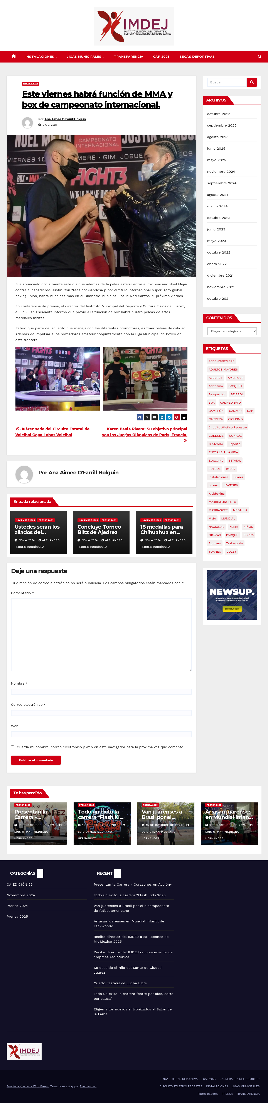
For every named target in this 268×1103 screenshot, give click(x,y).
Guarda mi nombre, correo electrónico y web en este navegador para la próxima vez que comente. (100, 747)
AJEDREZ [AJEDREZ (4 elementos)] (215, 377)
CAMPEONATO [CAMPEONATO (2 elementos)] (230, 402)
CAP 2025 (161, 57)
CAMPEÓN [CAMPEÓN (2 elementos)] (216, 411)
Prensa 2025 (23, 805)
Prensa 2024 (30, 83)
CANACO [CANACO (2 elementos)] (235, 411)
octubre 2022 (218, 252)
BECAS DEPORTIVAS (197, 57)
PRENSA (227, 1093)
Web (15, 726)
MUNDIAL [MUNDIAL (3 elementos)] (228, 518)
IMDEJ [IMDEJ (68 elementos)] (230, 468)
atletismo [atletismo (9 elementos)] (216, 386)
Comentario (22, 593)
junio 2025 (216, 148)
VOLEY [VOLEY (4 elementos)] (231, 551)
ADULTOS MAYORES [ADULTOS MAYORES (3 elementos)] (223, 369)
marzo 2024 (217, 206)
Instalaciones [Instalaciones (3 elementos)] (218, 477)
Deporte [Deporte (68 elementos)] (234, 444)
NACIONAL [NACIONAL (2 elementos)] (216, 526)
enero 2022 (217, 264)
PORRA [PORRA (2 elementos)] (249, 535)
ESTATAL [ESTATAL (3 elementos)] (235, 460)
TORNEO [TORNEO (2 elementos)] (215, 551)
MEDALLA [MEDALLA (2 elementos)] (240, 510)
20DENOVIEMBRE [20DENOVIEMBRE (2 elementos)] (221, 361)
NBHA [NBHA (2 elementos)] (233, 526)
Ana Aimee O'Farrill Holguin (65, 119)
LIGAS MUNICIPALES (84, 57)
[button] (259, 57)
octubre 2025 (218, 114)
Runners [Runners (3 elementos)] (215, 543)
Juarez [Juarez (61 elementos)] (238, 477)
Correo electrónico (28, 704)
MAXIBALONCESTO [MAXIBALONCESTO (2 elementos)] (222, 502)
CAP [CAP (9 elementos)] (250, 411)
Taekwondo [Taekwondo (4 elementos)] (234, 543)
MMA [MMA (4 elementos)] (212, 518)
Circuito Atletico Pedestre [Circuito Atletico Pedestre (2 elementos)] (228, 427)
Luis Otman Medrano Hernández (38, 832)
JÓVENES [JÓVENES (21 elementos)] (231, 485)
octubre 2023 (218, 218)
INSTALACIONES (40, 57)
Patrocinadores (208, 1093)
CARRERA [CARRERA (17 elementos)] (216, 419)
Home (164, 1079)
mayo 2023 (216, 241)
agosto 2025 (217, 137)
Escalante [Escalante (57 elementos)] (216, 460)
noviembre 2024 (221, 171)
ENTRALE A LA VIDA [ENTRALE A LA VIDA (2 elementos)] (223, 452)
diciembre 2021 (220, 275)
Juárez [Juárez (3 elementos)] (214, 485)
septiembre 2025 (222, 125)
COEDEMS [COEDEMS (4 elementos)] (216, 435)
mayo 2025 (216, 160)
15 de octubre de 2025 (37, 825)
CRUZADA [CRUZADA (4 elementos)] (216, 444)
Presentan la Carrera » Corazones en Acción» (133, 884)
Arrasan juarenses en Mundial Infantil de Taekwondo (229, 817)
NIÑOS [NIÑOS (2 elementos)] (248, 526)
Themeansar (88, 1086)
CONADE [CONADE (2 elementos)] (235, 435)
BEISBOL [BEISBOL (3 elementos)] (237, 394)
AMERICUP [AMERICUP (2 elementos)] (235, 377)
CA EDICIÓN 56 (20, 884)
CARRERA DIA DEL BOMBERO (240, 1079)
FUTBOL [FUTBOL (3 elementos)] (215, 468)
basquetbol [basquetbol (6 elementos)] (217, 394)
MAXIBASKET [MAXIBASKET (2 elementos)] (218, 510)
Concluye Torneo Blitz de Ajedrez (99, 529)
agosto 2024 (217, 195)
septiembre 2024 (222, 183)
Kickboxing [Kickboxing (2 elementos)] (217, 493)
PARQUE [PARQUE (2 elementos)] (232, 535)
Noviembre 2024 (25, 520)
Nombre (19, 683)
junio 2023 (216, 229)
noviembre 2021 (220, 287)
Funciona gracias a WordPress (28, 1086)
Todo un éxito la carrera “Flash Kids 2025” (101, 817)
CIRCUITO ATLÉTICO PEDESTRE (181, 1086)
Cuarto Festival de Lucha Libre (120, 983)
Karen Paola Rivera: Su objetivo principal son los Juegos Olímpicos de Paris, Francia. (144, 434)
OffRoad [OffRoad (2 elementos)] (215, 535)
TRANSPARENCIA (128, 57)
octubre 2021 (218, 298)
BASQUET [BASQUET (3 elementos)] (235, 386)
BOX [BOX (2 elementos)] (212, 402)
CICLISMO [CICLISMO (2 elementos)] (235, 419)
